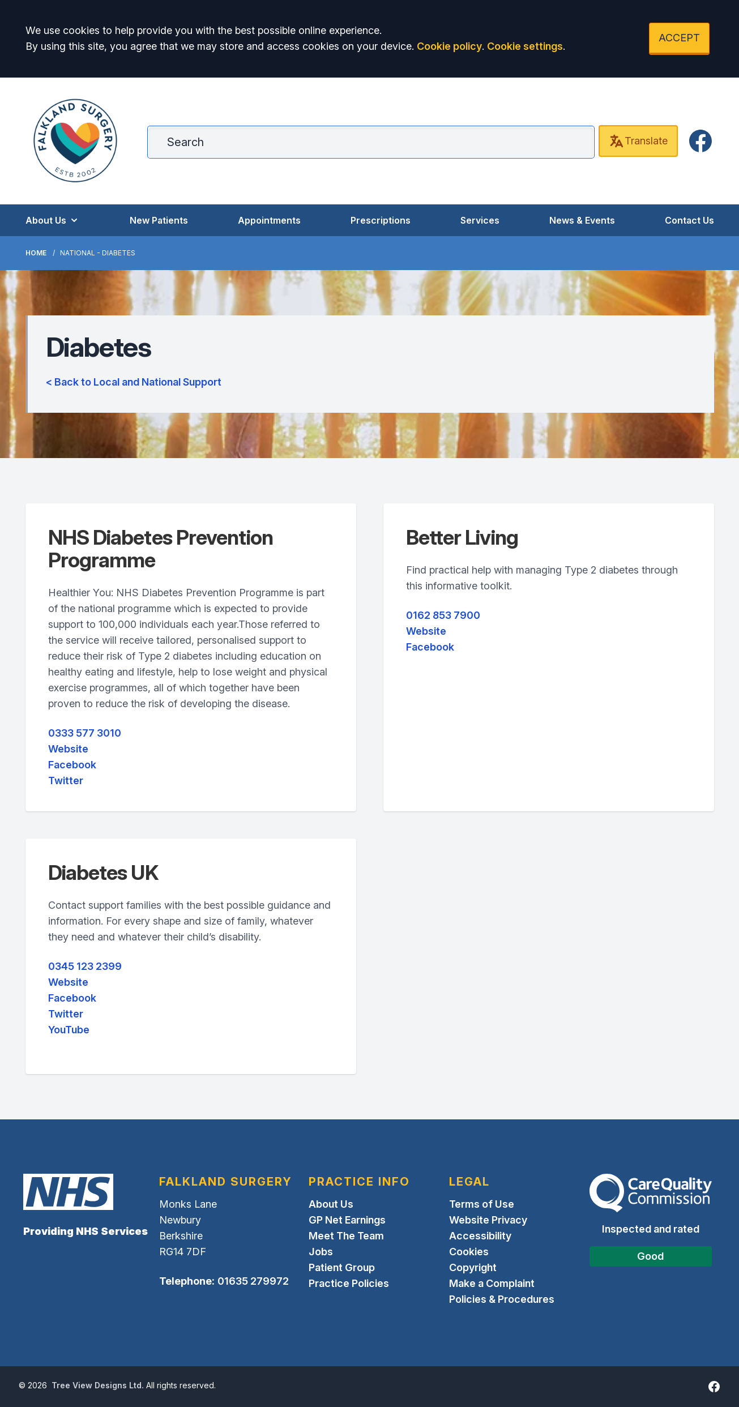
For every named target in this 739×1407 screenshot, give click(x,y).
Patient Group (342, 1267)
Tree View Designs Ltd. (98, 1385)
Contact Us (689, 220)
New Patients (159, 220)
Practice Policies (349, 1283)
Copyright (473, 1267)
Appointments (269, 220)
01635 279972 (253, 1281)
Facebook (72, 765)
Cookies (469, 1252)
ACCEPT (679, 38)
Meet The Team (346, 1236)
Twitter (65, 780)
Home (35, 253)
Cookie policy (449, 46)
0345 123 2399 (85, 966)
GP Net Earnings (347, 1220)
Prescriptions (381, 220)
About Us (52, 220)
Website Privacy (488, 1220)
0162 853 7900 (443, 615)
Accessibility (480, 1236)
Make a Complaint (492, 1283)
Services (479, 220)
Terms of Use (481, 1204)
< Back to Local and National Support (133, 382)
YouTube (68, 1030)
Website (68, 749)
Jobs (321, 1252)
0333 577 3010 (84, 733)
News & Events (582, 220)
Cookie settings (525, 46)
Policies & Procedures (501, 1299)
